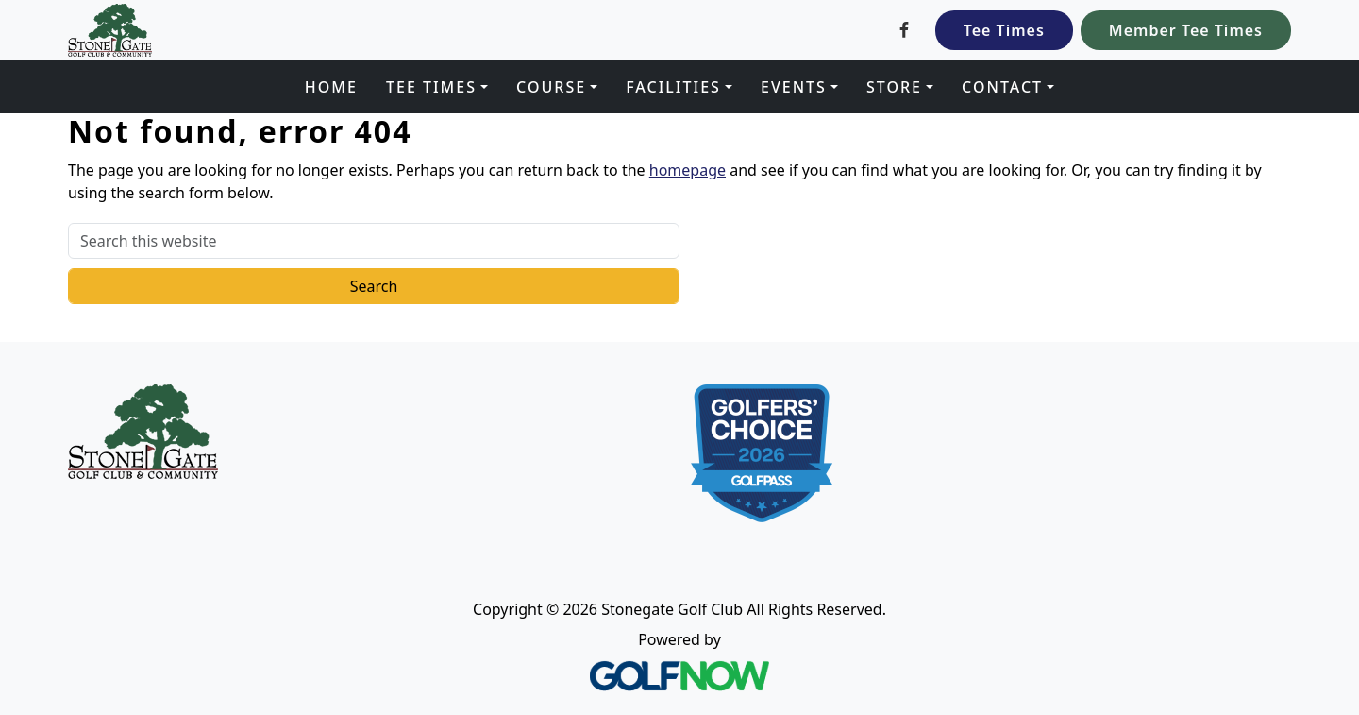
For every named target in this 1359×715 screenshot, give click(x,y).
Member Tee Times (1186, 30)
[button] (437, 87)
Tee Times (1004, 30)
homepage (687, 170)
